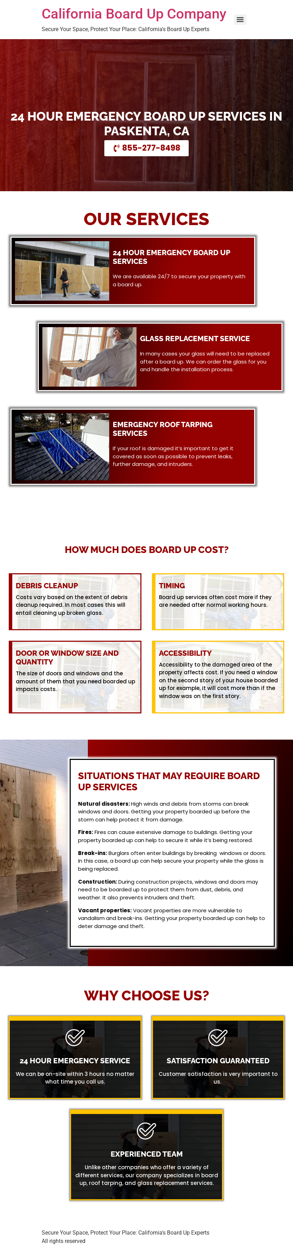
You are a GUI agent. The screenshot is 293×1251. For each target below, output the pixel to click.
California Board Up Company (134, 14)
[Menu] (240, 19)
